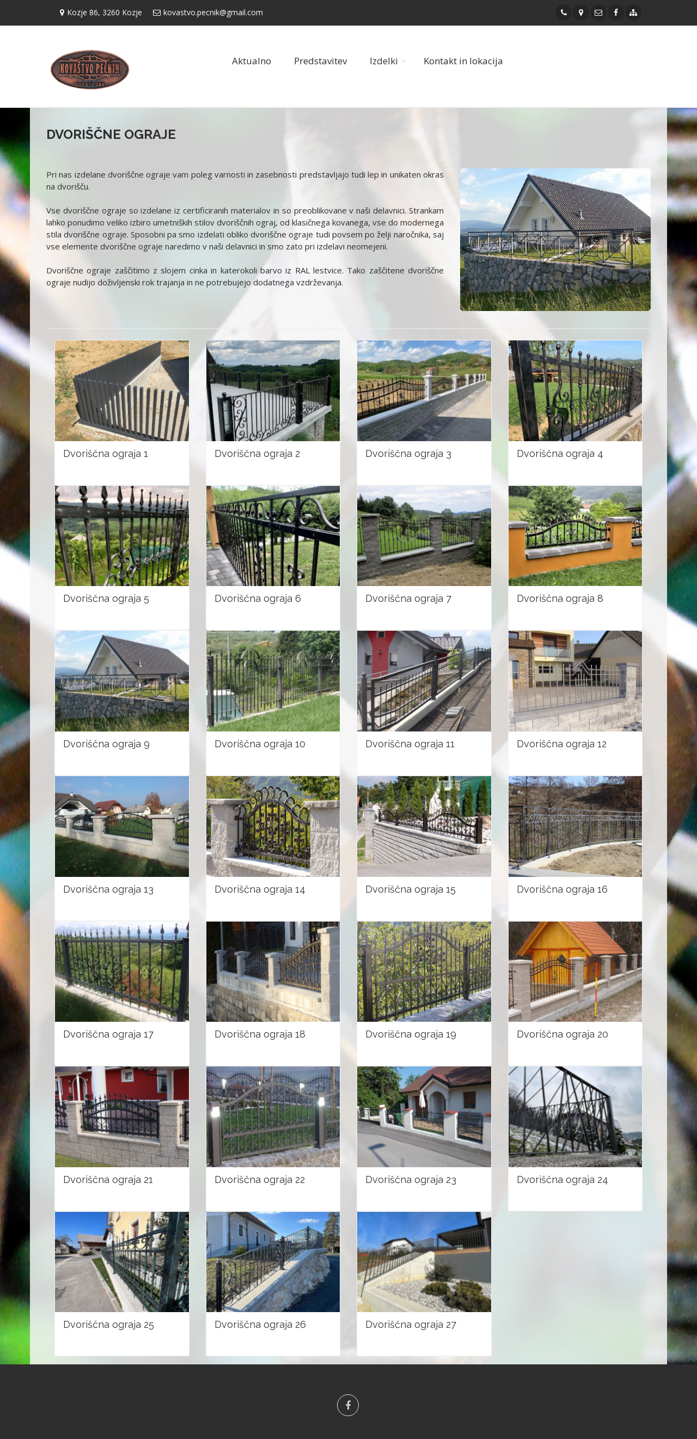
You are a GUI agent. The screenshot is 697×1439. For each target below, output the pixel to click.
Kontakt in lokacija (463, 60)
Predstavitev (320, 60)
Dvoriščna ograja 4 (560, 453)
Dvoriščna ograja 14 (260, 889)
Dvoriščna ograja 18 (260, 1034)
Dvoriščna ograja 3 (408, 453)
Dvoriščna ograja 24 (562, 1179)
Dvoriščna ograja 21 (108, 1179)
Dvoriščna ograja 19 (410, 1034)
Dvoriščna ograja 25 (108, 1324)
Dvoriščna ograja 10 (260, 743)
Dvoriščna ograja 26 (260, 1324)
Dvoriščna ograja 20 (562, 1034)
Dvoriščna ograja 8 (560, 598)
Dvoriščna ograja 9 (106, 743)
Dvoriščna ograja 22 (260, 1179)
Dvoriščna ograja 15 (410, 889)
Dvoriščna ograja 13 (108, 889)
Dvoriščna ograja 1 (105, 453)
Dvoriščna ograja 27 (410, 1324)
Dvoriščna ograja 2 (257, 453)
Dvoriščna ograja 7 (408, 598)
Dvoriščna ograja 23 (410, 1179)
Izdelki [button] (384, 60)
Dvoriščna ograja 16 (562, 889)
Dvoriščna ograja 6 (258, 598)
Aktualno (251, 60)
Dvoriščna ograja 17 (108, 1034)
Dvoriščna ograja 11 (410, 743)
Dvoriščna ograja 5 (106, 598)
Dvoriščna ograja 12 (562, 743)
